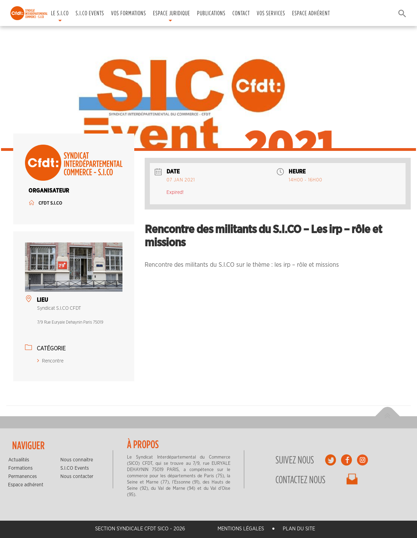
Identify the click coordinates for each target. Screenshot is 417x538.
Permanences (22, 476)
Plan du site (299, 528)
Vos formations (128, 13)
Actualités (18, 460)
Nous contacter (76, 476)
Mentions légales (241, 528)
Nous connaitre (76, 460)
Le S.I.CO (60, 13)
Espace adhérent (311, 13)
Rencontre (50, 361)
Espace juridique (171, 13)
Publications (211, 13)
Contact (241, 13)
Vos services (271, 13)
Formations (20, 468)
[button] (400, 13)
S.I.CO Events (90, 13)
